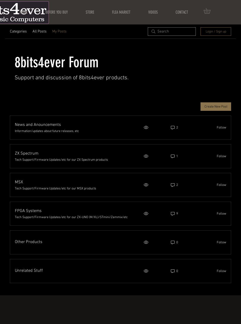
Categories (18, 31)
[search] (172, 31)
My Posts (59, 31)
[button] (210, 11)
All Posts (39, 31)
